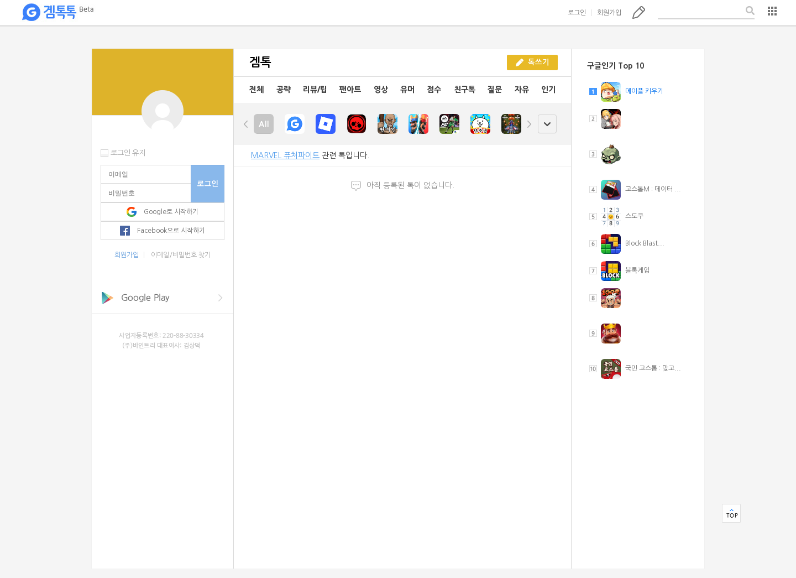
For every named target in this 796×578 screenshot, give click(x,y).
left (246, 124)
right (529, 124)
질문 (495, 89)
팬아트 (350, 89)
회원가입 (609, 12)
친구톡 (464, 89)
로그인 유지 (128, 153)
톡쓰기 (638, 12)
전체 (256, 89)
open (547, 124)
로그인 (577, 12)
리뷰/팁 (315, 89)
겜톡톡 (57, 12)
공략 (283, 89)
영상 (381, 89)
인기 (548, 89)
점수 (434, 89)
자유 (522, 89)
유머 (407, 89)
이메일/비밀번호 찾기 (181, 255)
